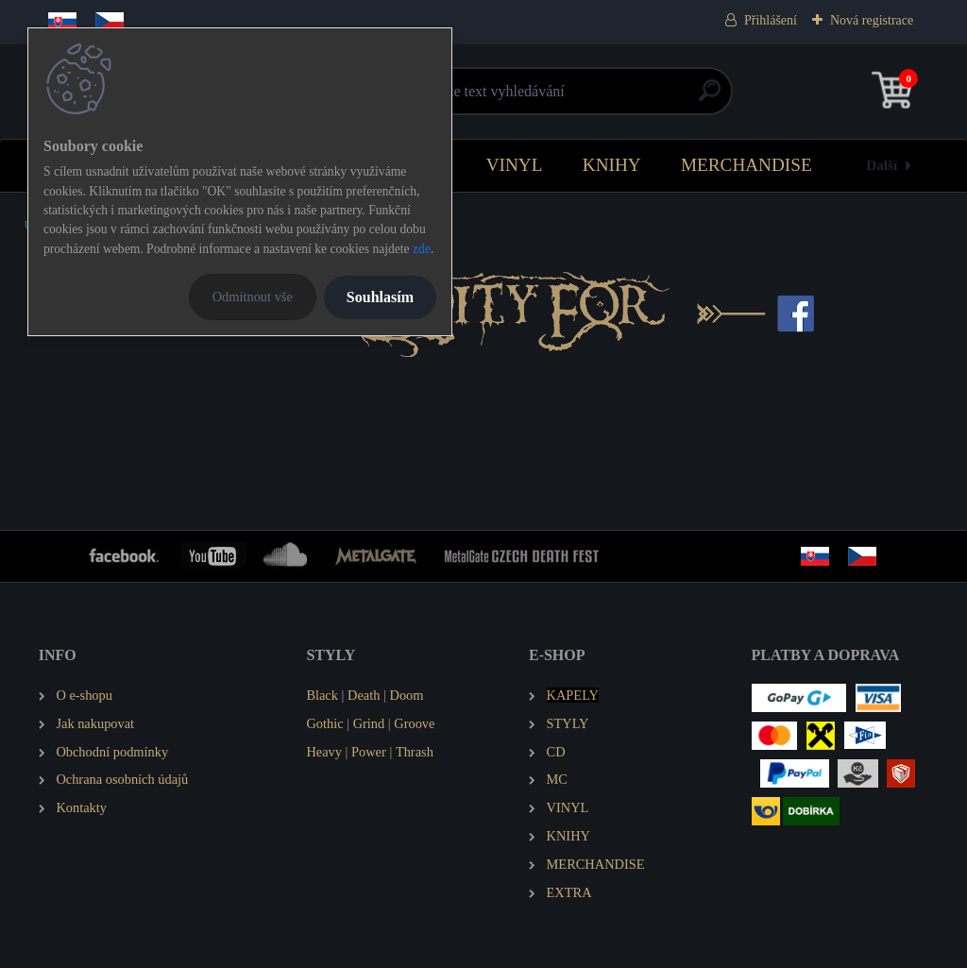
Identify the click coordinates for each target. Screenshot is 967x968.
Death (364, 695)
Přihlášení (770, 20)
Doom (406, 695)
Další (881, 165)
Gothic (324, 723)
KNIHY (612, 165)
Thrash (414, 751)
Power (368, 751)
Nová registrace (871, 20)
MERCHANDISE (746, 165)
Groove (414, 723)
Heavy (324, 751)
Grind (369, 723)
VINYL (514, 165)
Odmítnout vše (252, 296)
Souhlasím (380, 297)
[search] (710, 97)
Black (322, 695)
